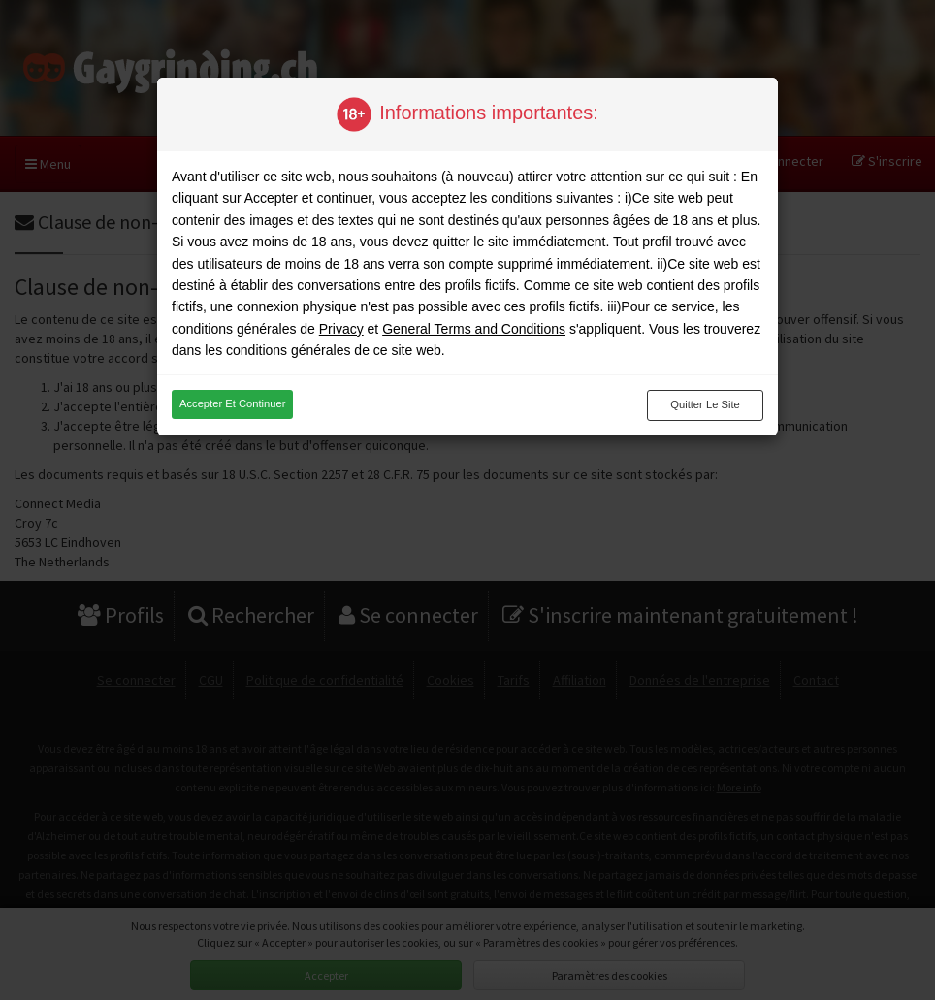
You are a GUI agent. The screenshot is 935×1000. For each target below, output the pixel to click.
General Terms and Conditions (473, 329)
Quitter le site (705, 404)
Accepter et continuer (232, 403)
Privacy (341, 329)
